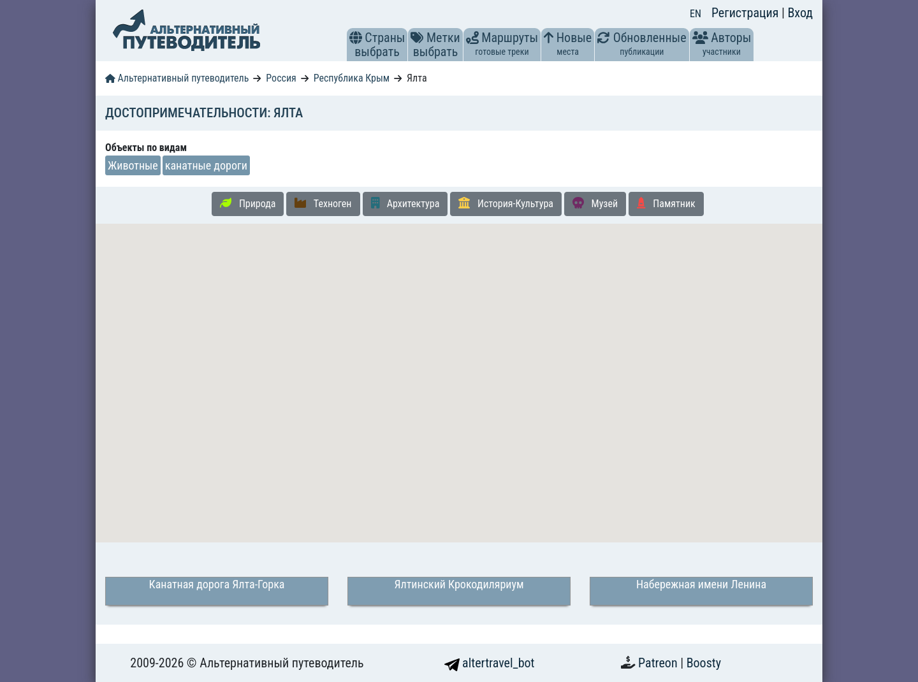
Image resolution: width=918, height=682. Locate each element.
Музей (595, 203)
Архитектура (405, 203)
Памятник (666, 203)
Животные (133, 165)
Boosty (704, 663)
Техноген (323, 203)
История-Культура (505, 203)
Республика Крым (352, 78)
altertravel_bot (489, 663)
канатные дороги (206, 165)
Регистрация (746, 12)
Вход (800, 12)
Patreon (659, 663)
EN (695, 14)
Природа (247, 203)
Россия (281, 78)
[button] (355, 37)
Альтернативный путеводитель (177, 78)
